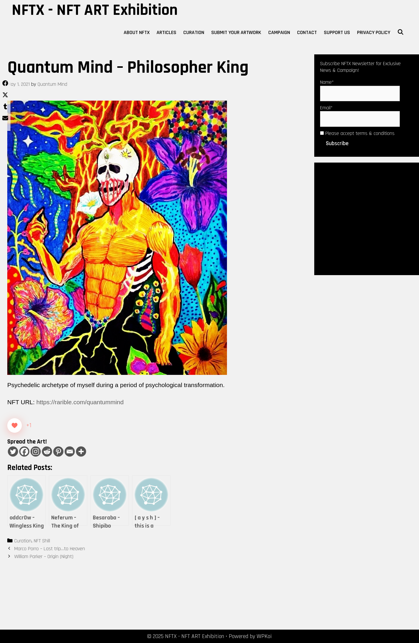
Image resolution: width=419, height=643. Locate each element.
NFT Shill (42, 540)
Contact (307, 32)
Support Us (337, 32)
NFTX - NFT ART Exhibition (95, 10)
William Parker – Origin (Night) (43, 556)
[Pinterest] (58, 451)
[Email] (70, 451)
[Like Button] (14, 425)
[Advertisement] (366, 218)
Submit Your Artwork (236, 32)
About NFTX (137, 32)
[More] (81, 451)
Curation (193, 32)
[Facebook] (24, 451)
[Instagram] (36, 451)
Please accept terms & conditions (357, 133)
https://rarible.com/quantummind (80, 402)
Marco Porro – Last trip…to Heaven (49, 548)
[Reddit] (47, 451)
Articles (166, 32)
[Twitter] (13, 451)
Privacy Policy (373, 32)
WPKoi (264, 636)
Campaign (279, 32)
